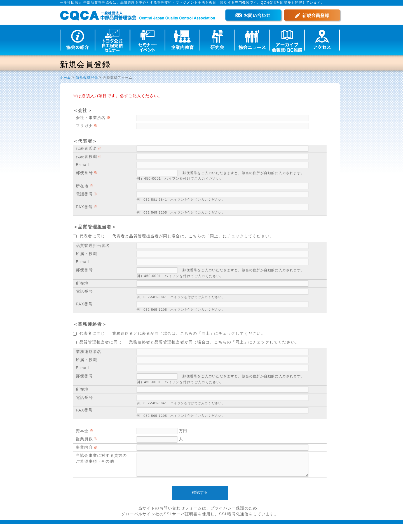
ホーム (65, 77)
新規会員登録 (87, 77)
